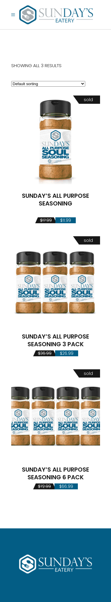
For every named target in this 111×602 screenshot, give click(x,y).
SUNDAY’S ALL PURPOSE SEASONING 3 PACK (55, 340)
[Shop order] (48, 84)
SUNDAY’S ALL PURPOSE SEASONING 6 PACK (55, 473)
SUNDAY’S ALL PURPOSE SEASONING (55, 200)
